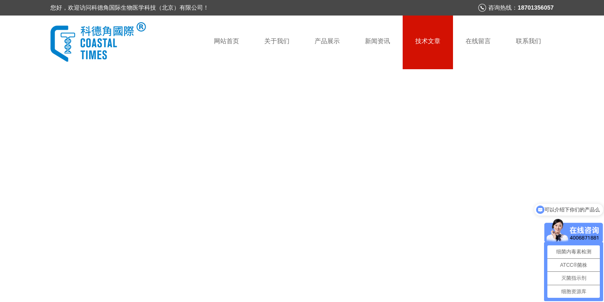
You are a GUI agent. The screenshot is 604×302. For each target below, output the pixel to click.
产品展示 (327, 40)
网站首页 (226, 40)
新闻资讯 (377, 40)
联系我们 (528, 40)
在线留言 (478, 40)
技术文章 (427, 40)
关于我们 (276, 40)
